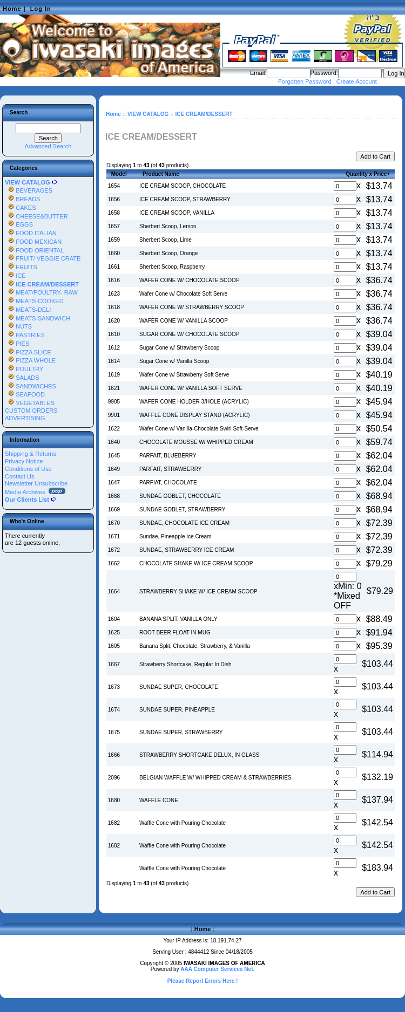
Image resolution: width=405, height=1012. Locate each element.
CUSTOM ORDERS (31, 410)
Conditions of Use (28, 469)
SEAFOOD (25, 394)
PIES (17, 343)
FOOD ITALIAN (31, 233)
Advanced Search (48, 146)
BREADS (22, 199)
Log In (40, 8)
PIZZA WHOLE (30, 360)
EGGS (19, 224)
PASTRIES (25, 335)
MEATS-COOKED (34, 301)
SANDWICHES (30, 386)
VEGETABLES (30, 403)
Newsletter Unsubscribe (36, 483)
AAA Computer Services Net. (217, 969)
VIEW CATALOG (147, 114)
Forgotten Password (304, 81)
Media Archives (35, 492)
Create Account (356, 81)
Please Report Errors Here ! (202, 981)
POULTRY (24, 369)
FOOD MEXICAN (33, 241)
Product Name (161, 174)
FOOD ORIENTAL (34, 250)
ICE (15, 275)
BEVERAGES (28, 190)
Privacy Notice (24, 461)
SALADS (22, 377)
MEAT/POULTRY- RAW (41, 292)
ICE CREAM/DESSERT (204, 114)
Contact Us (19, 476)
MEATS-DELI (28, 309)
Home (12, 8)
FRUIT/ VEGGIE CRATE (42, 258)
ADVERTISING (25, 418)
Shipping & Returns (30, 453)
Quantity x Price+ (368, 174)
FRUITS (21, 267)
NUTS (18, 326)
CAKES (20, 207)
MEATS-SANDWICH (37, 318)
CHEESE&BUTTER (36, 216)
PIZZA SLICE (28, 352)
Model (119, 174)
